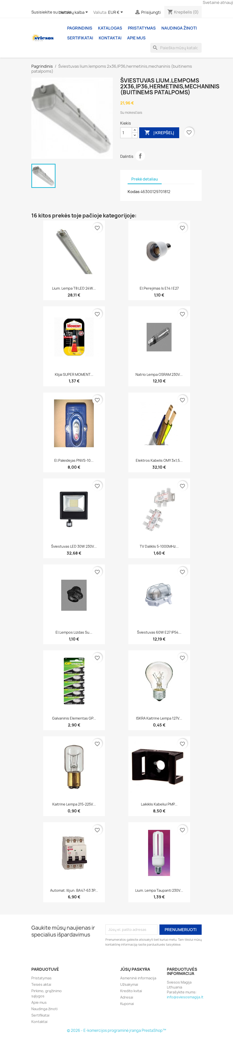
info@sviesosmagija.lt (185, 997)
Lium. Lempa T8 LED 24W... (74, 288)
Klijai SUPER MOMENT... (74, 374)
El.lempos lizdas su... (74, 632)
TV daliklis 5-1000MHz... (159, 546)
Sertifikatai (80, 38)
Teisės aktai (41, 984)
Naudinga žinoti (179, 28)
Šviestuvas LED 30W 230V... (74, 546)
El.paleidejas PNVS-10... (74, 460)
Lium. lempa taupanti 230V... (159, 890)
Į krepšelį (159, 133)
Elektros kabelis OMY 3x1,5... (159, 460)
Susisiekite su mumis (51, 12)
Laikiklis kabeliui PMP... (159, 804)
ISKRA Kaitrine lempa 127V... (159, 718)
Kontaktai (110, 38)
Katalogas (110, 28)
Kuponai (127, 1003)
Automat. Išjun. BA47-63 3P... (74, 890)
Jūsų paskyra (135, 969)
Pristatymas (142, 28)
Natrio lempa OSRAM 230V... (159, 374)
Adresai (126, 997)
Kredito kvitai (131, 990)
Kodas (134, 191)
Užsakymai (129, 984)
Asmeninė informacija (138, 978)
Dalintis (140, 156)
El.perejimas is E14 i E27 (159, 288)
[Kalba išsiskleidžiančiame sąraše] (74, 13)
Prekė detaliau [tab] (144, 179)
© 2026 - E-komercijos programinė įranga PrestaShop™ (116, 1030)
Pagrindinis (79, 28)
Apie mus (136, 38)
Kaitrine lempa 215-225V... (74, 804)
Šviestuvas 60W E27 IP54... (159, 632)
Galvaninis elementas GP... (74, 718)
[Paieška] (176, 48)
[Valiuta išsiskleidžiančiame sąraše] (116, 13)
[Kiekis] (126, 132)
